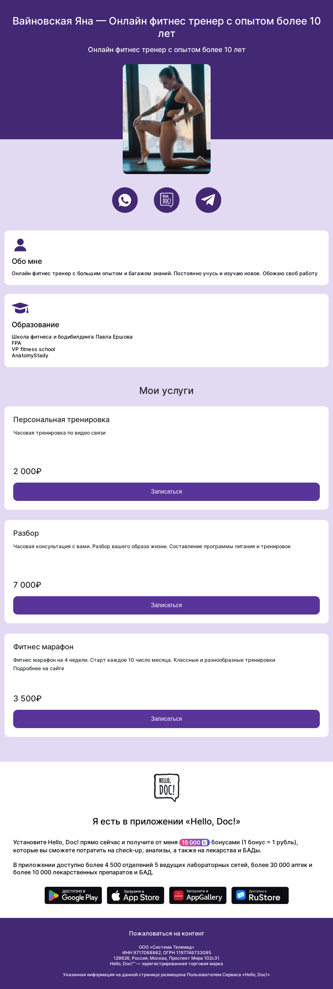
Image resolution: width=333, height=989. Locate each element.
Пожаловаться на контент (166, 933)
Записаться (166, 491)
